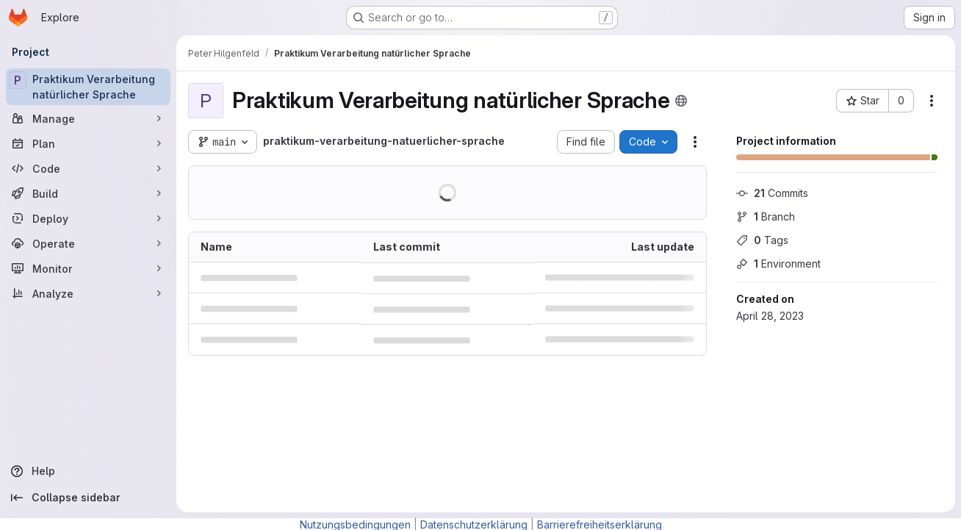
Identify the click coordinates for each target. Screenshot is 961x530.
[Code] (88, 168)
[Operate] (88, 243)
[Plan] (88, 143)
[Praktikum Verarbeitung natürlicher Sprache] (88, 86)
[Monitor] (88, 268)
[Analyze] (88, 293)
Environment (778, 263)
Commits (772, 193)
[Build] (88, 193)
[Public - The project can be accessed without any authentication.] (681, 101)
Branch (765, 216)
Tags (762, 240)
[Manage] (88, 118)
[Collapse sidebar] (88, 497)
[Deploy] (88, 218)
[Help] (88, 471)
